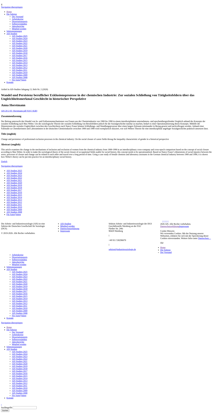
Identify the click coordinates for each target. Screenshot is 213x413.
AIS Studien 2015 (14, 195)
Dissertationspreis (19, 257)
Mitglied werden (67, 226)
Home (163, 247)
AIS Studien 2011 (14, 205)
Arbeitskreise (17, 255)
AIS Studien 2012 (14, 202)
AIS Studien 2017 (14, 190)
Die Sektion (165, 250)
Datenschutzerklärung (69, 228)
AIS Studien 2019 (14, 185)
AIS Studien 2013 (14, 200)
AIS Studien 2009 (14, 209)
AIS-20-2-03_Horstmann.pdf (19, 111)
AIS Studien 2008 (14, 212)
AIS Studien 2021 (14, 180)
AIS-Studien (65, 224)
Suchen (5, 410)
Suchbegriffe (6, 407)
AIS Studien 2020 (14, 183)
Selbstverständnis (19, 260)
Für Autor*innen (13, 214)
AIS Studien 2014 (14, 197)
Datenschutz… (204, 238)
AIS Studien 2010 (14, 207)
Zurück (4, 161)
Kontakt (10, 318)
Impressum (65, 231)
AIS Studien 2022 (14, 178)
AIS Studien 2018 (14, 188)
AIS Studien (11, 269)
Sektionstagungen (14, 267)
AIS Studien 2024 (14, 173)
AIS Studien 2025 (14, 171)
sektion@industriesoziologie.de (122, 249)
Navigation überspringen (12, 7)
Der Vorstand (166, 252)
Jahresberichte (18, 262)
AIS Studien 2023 (14, 175)
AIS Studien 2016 (14, 192)
